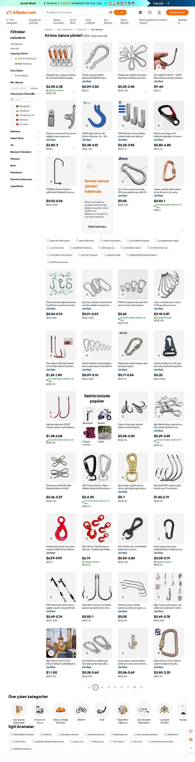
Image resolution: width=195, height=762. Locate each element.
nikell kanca (171, 734)
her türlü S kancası (157, 248)
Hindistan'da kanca (21, 749)
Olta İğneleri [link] (97, 29)
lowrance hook (112, 255)
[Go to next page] (141, 687)
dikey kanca (97, 741)
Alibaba (48, 29)
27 (135, 687)
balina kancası (106, 248)
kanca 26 (136, 741)
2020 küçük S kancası (22, 734)
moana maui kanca (110, 240)
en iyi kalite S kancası (138, 240)
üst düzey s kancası (57, 262)
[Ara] (120, 12)
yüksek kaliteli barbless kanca (141, 255)
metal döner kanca (131, 248)
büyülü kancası (119, 734)
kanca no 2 (76, 741)
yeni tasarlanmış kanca (146, 734)
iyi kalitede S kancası (81, 248)
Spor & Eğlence (64, 29)
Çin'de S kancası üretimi (160, 741)
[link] (191, 731)
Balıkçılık (81, 29)
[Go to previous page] (89, 687)
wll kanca (46, 734)
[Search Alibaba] (76, 12)
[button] (111, 12)
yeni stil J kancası (88, 255)
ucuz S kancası (55, 248)
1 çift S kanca (18, 741)
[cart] (150, 13)
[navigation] (24, 358)
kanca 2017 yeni (85, 240)
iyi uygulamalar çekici (167, 240)
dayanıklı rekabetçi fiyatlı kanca (48, 741)
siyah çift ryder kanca (58, 240)
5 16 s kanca (117, 741)
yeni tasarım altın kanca (59, 255)
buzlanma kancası (94, 734)
